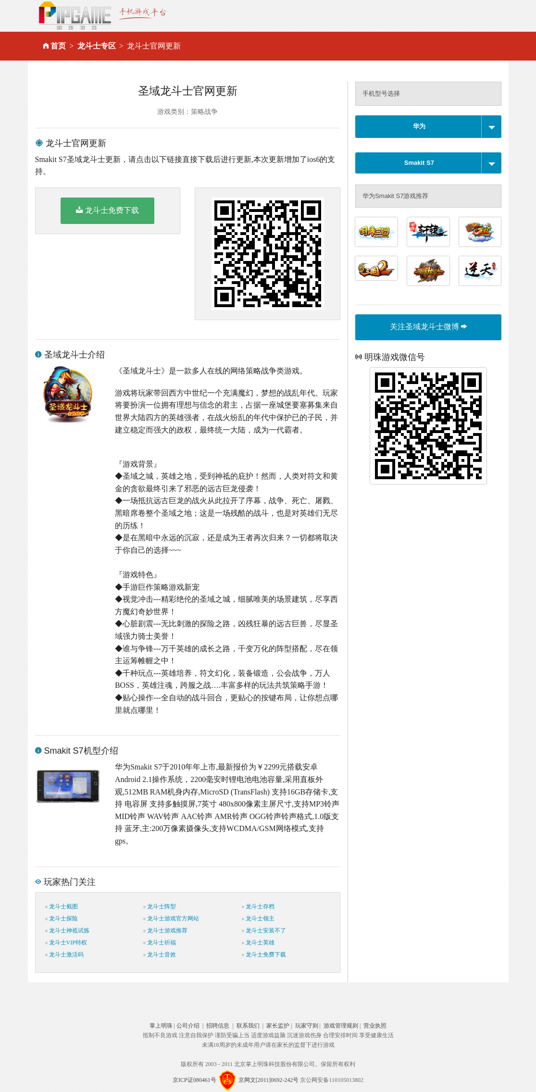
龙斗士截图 (61, 906)
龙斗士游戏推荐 (165, 930)
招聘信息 (217, 1025)
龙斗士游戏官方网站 (171, 918)
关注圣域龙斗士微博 (428, 327)
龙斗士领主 (258, 918)
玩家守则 (306, 1025)
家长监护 (277, 1025)
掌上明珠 (161, 1025)
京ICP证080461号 (194, 1079)
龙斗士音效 (159, 954)
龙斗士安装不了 (264, 930)
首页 (58, 46)
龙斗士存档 (258, 906)
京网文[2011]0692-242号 (268, 1079)
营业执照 (374, 1025)
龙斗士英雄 (258, 942)
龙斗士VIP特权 (66, 942)
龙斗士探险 (61, 918)
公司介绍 (187, 1025)
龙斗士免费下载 (107, 210)
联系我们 (248, 1025)
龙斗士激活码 (64, 954)
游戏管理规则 (341, 1025)
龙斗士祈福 (159, 942)
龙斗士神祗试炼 (67, 930)
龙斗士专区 (96, 46)
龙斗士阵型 (159, 906)
